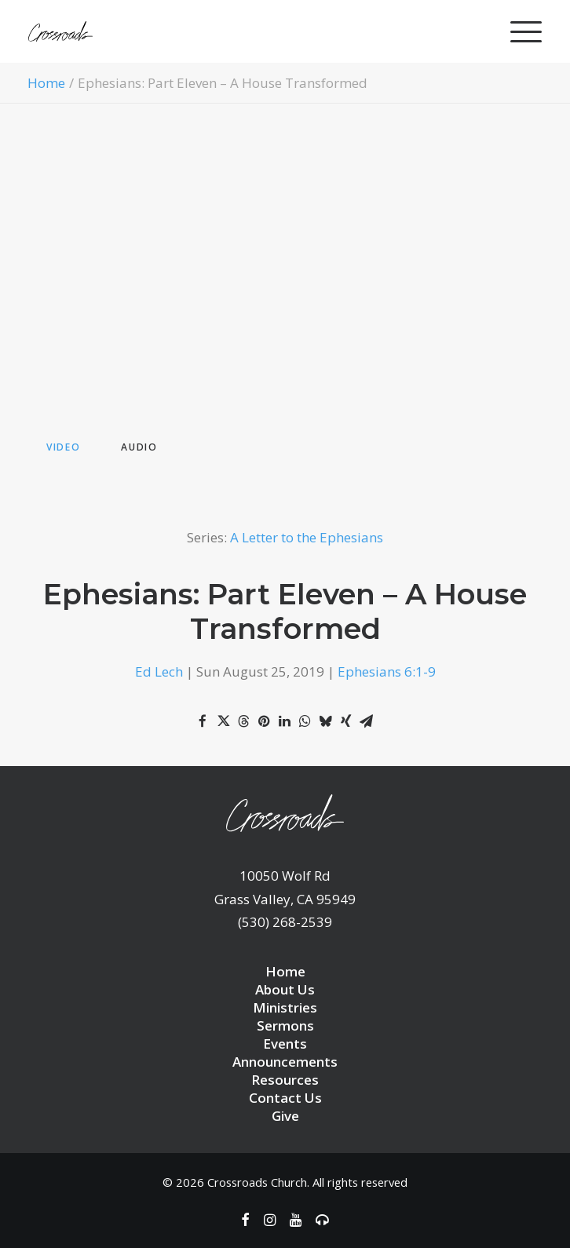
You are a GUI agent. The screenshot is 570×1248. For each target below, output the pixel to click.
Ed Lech (159, 671)
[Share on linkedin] (284, 721)
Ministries (285, 1007)
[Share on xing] (345, 721)
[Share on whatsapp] (304, 721)
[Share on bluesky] (325, 721)
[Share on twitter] (223, 721)
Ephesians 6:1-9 (387, 671)
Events (285, 1044)
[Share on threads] (243, 721)
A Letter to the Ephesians (306, 537)
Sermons (285, 1025)
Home (46, 83)
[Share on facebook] (202, 721)
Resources (285, 1080)
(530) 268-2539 (285, 922)
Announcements (285, 1062)
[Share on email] (365, 721)
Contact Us (285, 1098)
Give (285, 1116)
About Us (285, 989)
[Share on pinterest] (263, 721)
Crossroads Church (257, 1182)
